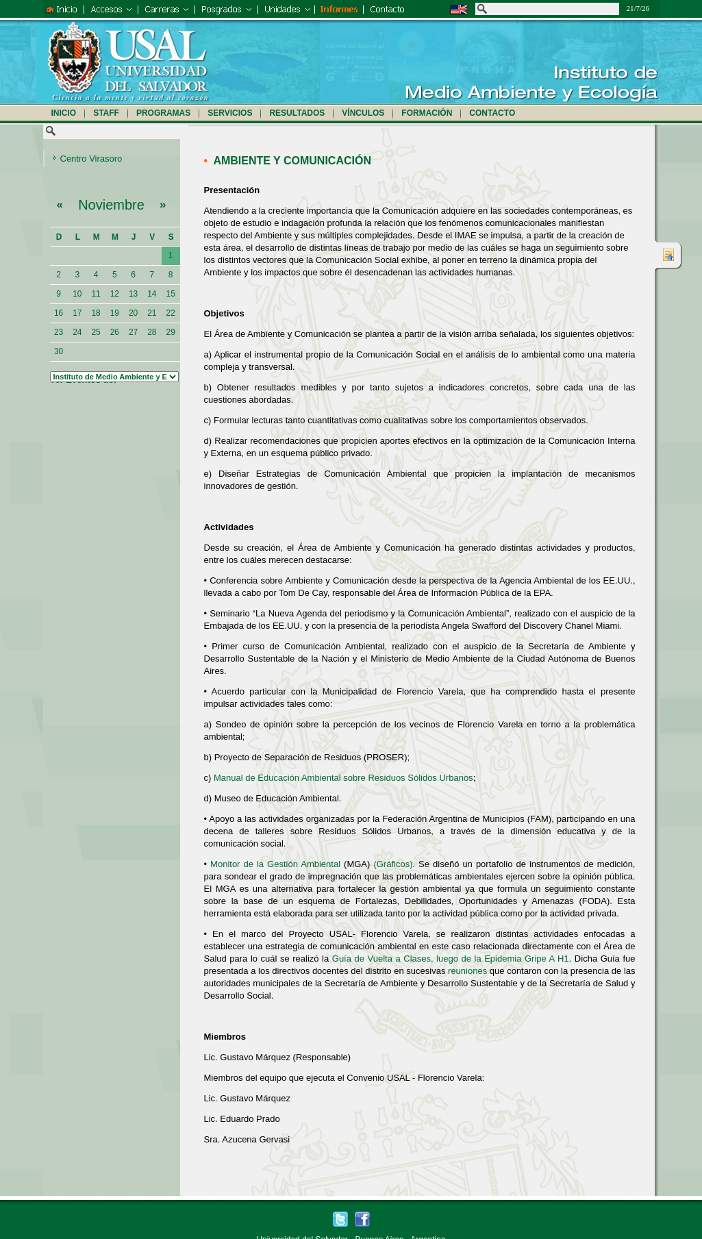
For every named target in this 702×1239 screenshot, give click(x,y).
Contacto (406, 9)
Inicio (63, 9)
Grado (166, 9)
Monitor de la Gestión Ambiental (275, 864)
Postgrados (226, 9)
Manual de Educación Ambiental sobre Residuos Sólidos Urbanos (343, 778)
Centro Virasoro (91, 158)
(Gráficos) (392, 864)
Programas (163, 113)
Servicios (230, 113)
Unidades (286, 9)
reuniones (467, 971)
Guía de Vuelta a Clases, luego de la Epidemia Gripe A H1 (450, 958)
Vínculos (363, 113)
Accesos (110, 9)
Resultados (297, 113)
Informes (339, 9)
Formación (426, 113)
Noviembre (111, 208)
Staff (106, 113)
